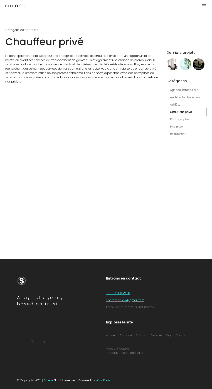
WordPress (103, 380)
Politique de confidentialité (124, 353)
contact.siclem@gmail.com (125, 300)
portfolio (31, 30)
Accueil (111, 335)
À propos (126, 335)
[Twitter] (32, 341)
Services (156, 335)
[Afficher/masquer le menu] (204, 5)
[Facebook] (21, 341)
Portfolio (141, 335)
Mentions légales (117, 348)
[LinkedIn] (43, 341)
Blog (169, 335)
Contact (182, 335)
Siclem (48, 380)
